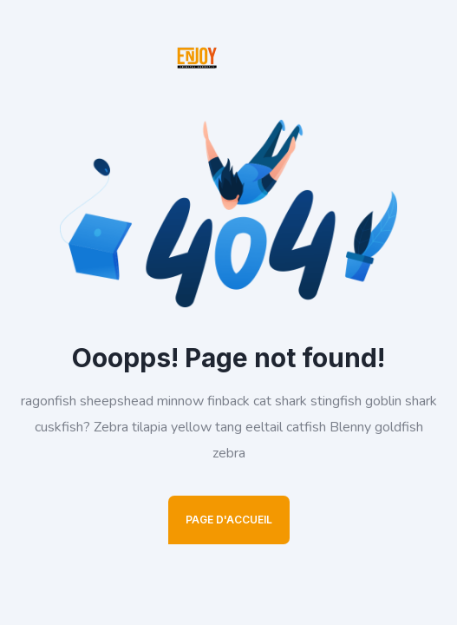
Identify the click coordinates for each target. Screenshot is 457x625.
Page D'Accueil (229, 519)
